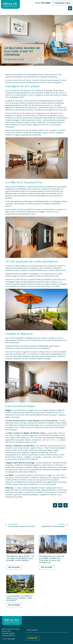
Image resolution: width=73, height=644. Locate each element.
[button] (70, 8)
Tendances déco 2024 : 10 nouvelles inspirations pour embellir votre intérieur (20, 558)
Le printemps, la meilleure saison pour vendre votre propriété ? (19, 598)
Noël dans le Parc (49, 440)
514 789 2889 (43, 3)
